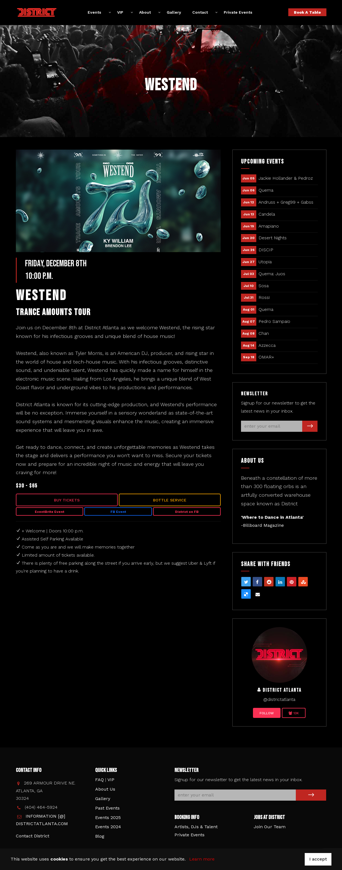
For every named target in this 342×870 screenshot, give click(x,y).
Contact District (32, 836)
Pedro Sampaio (274, 321)
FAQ (99, 779)
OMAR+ (266, 357)
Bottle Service (169, 500)
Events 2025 (108, 817)
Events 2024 (108, 826)
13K (294, 713)
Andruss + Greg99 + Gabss (286, 202)
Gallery (174, 12)
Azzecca (267, 345)
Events (94, 12)
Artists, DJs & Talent (196, 826)
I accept (318, 859)
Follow (267, 713)
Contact (200, 12)
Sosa (264, 285)
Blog (99, 836)
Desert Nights (273, 237)
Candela (267, 214)
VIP (120, 12)
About (145, 12)
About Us (105, 789)
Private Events (238, 12)
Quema (266, 190)
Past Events (107, 808)
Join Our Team (270, 826)
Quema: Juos (272, 273)
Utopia (265, 261)
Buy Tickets (67, 500)
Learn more (202, 859)
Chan (264, 333)
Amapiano (269, 226)
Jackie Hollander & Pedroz (286, 178)
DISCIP (266, 249)
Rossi (264, 297)
